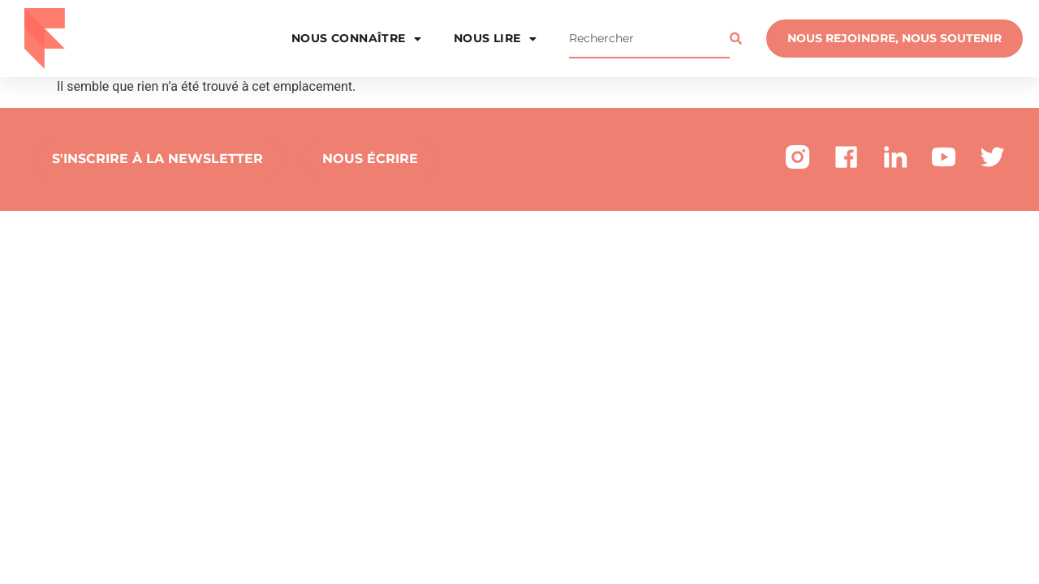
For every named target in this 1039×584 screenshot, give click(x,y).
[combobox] (649, 38)
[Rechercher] (740, 38)
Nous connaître (356, 39)
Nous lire (495, 39)
